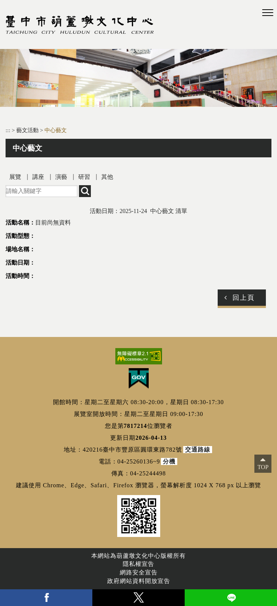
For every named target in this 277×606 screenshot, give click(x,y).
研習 (84, 177)
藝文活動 (28, 130)
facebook (46, 597)
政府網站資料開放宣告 (138, 581)
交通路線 (197, 449)
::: (8, 130)
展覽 (15, 177)
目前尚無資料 (53, 222)
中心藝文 (55, 130)
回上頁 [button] (244, 297)
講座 (38, 177)
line (231, 597)
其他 (107, 177)
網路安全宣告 (139, 572)
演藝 (61, 177)
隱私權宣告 (138, 564)
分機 (169, 461)
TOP (262, 467)
